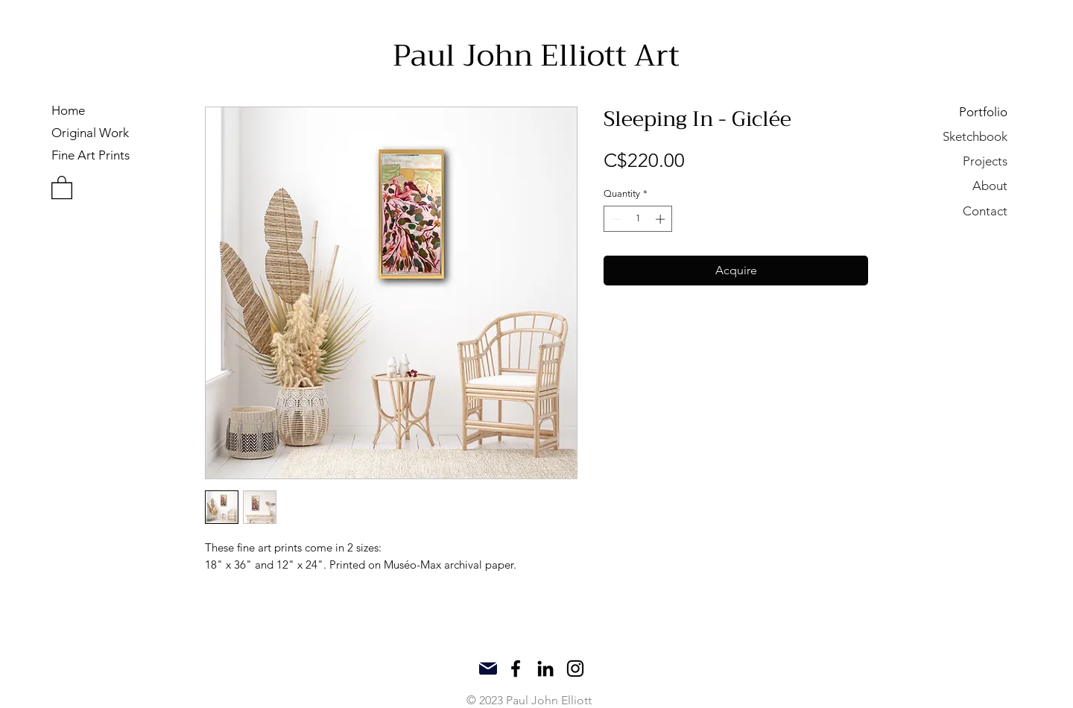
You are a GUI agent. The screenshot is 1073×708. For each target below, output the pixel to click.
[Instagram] (575, 668)
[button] (61, 186)
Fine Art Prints (90, 155)
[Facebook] (515, 668)
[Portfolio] (954, 111)
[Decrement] (615, 219)
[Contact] (954, 210)
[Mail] (487, 668)
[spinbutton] (638, 219)
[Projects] (954, 160)
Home (68, 110)
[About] (954, 185)
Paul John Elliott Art (536, 55)
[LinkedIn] (545, 668)
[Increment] (662, 219)
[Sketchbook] (954, 136)
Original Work (90, 132)
